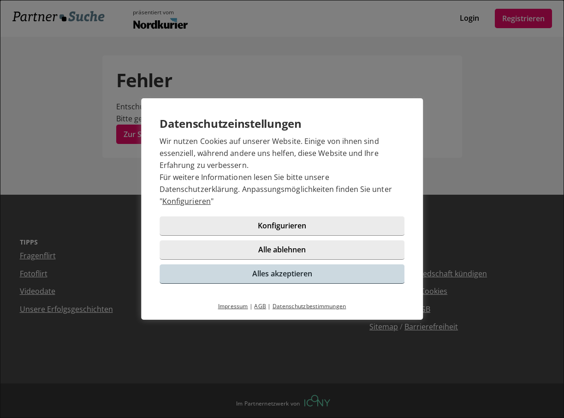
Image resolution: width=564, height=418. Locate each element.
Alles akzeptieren (282, 274)
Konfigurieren (186, 201)
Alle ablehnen (282, 250)
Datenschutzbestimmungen (309, 306)
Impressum (233, 306)
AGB (260, 306)
